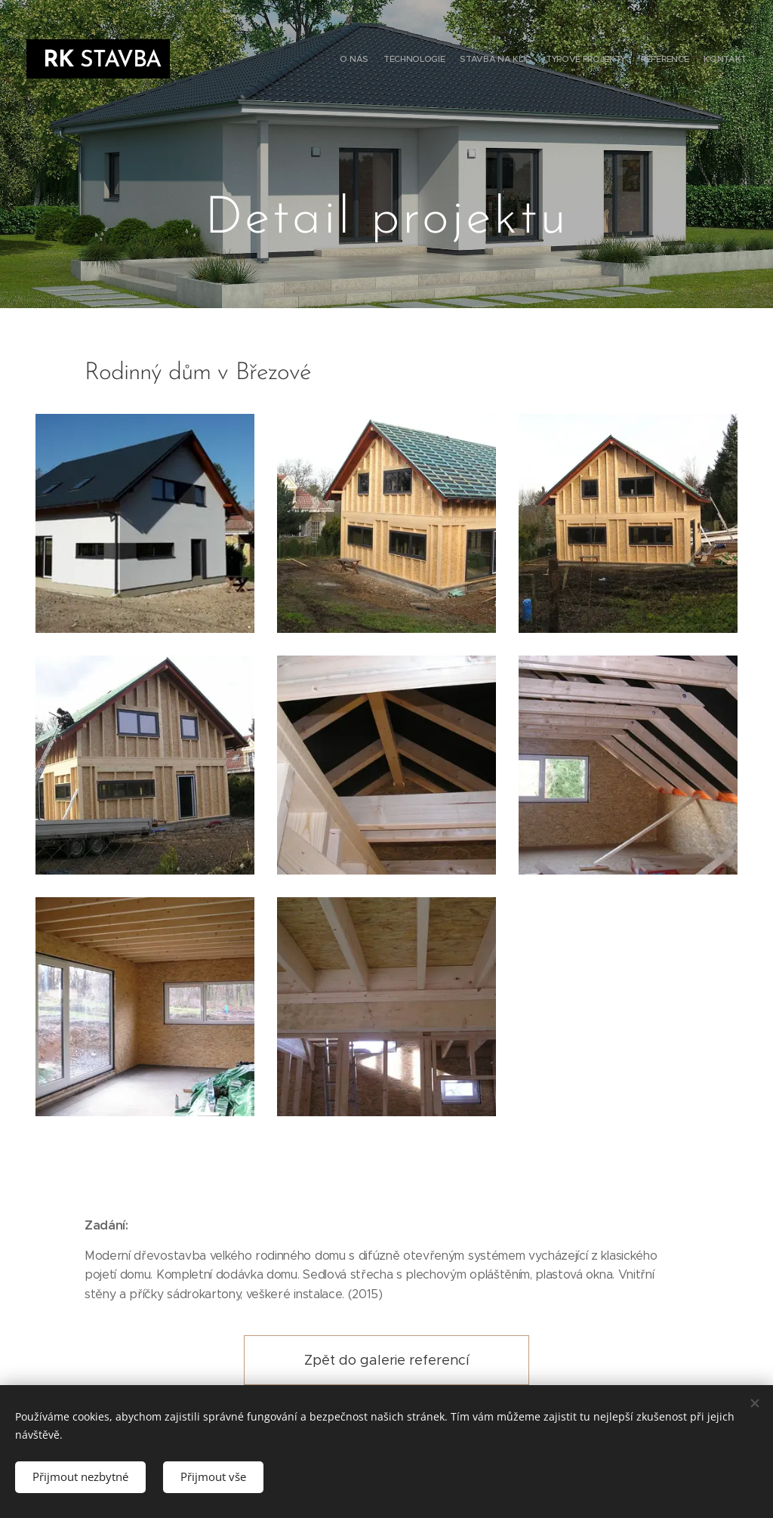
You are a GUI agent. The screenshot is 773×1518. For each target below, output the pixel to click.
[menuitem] (673, 60)
